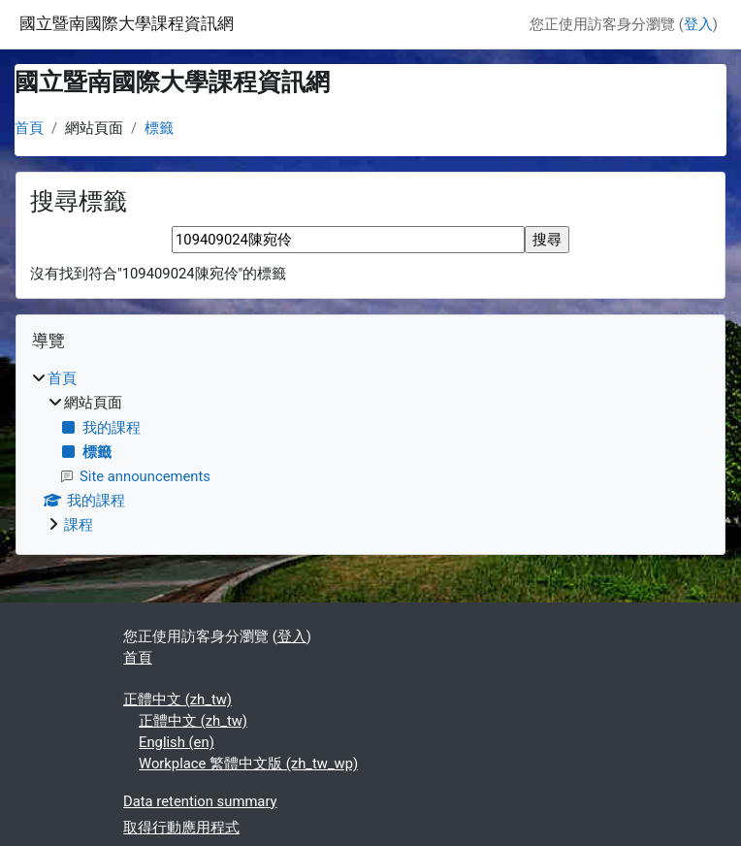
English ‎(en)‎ (176, 742)
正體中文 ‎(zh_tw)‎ (177, 699)
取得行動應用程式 (181, 827)
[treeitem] (370, 452)
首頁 (29, 128)
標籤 (159, 128)
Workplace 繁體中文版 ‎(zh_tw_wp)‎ (248, 763)
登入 (698, 24)
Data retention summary (200, 801)
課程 (78, 525)
